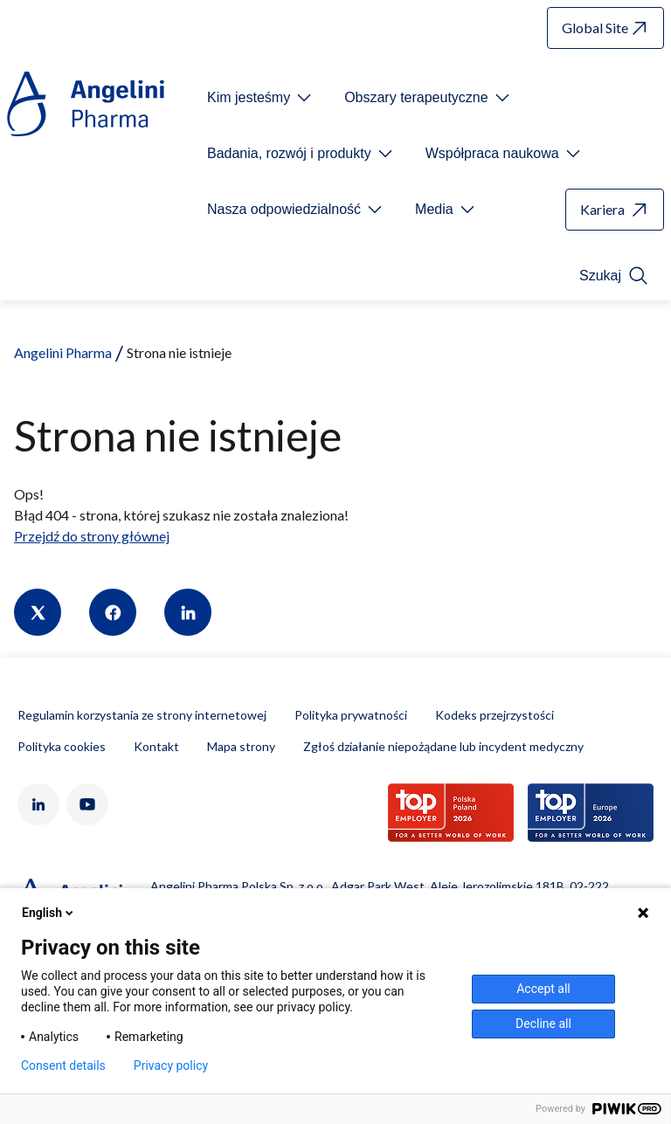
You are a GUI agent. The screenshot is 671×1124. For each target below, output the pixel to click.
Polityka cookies (61, 746)
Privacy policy (171, 1065)
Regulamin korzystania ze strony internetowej (141, 714)
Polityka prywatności (350, 714)
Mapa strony (241, 746)
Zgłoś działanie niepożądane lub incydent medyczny (443, 746)
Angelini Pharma (63, 352)
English (49, 913)
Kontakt (156, 746)
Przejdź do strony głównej (91, 536)
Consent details (63, 1065)
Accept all (543, 989)
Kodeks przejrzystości (494, 714)
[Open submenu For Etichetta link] (260, 98)
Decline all (543, 1024)
